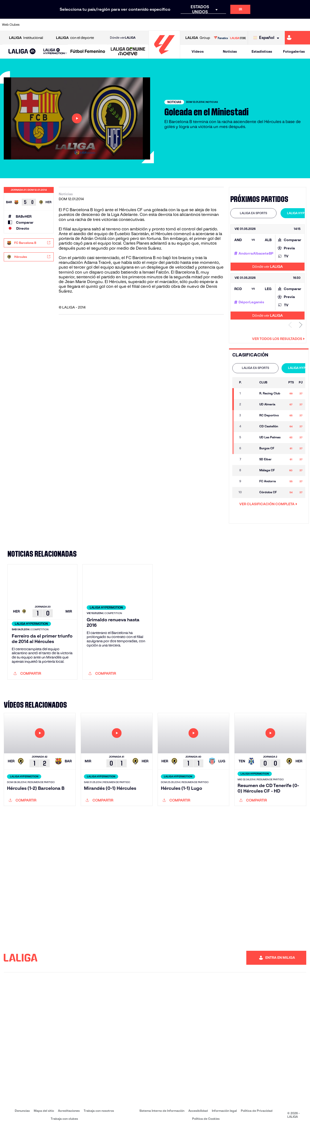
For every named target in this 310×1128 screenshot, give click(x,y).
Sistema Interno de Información (161, 1110)
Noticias (230, 51)
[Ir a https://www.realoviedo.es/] (246, 24)
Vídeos (198, 51)
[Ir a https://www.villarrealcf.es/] (304, 24)
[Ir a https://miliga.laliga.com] (297, 37)
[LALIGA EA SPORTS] (22, 51)
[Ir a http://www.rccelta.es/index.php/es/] (174, 24)
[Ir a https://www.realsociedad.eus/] (261, 24)
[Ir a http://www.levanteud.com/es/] (145, 24)
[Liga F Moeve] (88, 51)
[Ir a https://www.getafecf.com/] (116, 24)
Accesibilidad (198, 1110)
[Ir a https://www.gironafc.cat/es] (131, 24)
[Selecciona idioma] (267, 37)
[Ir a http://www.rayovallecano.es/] (160, 24)
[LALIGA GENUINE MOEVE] (128, 51)
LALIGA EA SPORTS (253, 213)
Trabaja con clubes (64, 1118)
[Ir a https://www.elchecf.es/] (88, 24)
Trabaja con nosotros (99, 1110)
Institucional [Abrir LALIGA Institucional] (26, 38)
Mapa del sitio (44, 1110)
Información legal (224, 1110)
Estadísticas (262, 51)
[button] (22, 51)
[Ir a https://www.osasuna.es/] (59, 24)
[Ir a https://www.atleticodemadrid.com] (44, 24)
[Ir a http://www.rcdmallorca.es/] (203, 24)
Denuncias (22, 1110)
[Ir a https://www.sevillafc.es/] (275, 24)
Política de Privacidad (257, 1110)
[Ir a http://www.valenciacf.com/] (290, 24)
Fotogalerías (294, 51)
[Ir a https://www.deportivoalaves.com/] (73, 24)
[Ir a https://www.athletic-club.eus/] (30, 24)
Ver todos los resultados (278, 339)
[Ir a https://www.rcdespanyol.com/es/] (189, 24)
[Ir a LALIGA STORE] (230, 37)
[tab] (253, 213)
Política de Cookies (206, 1118)
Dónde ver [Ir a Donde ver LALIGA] (122, 37)
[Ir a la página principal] (164, 56)
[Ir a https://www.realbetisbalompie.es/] (218, 24)
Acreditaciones (69, 1110)
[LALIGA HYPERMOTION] (55, 51)
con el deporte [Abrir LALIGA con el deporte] (75, 38)
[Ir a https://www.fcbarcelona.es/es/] (102, 24)
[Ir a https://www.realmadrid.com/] (232, 24)
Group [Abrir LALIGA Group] (197, 38)
